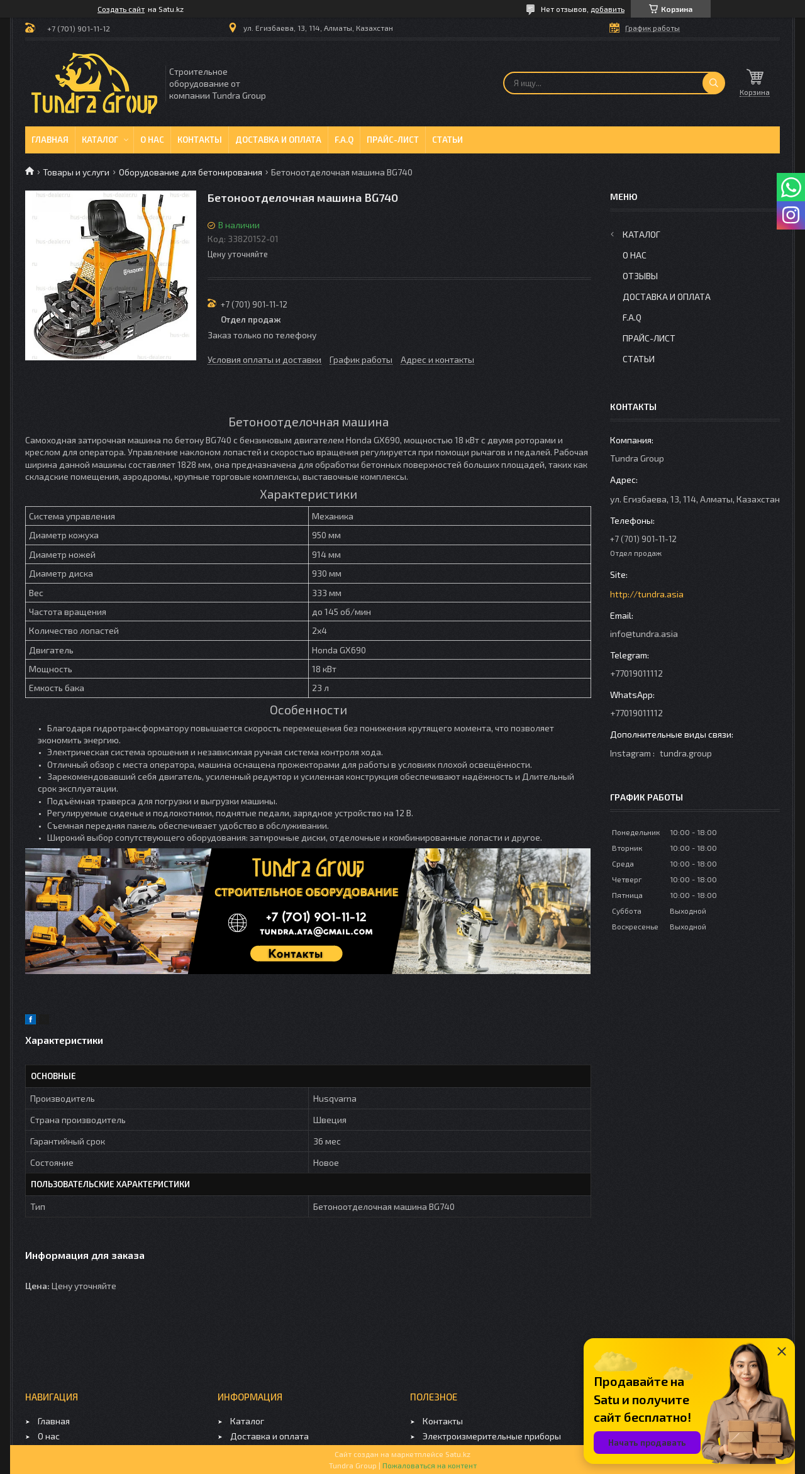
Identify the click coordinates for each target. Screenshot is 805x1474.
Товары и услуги (76, 172)
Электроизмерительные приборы (492, 1436)
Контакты (199, 140)
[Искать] (713, 83)
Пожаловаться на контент (429, 1465)
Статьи (447, 140)
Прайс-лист (393, 140)
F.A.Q (344, 140)
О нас (152, 140)
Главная (50, 140)
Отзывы (640, 275)
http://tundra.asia (647, 594)
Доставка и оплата (278, 140)
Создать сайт (121, 8)
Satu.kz (457, 1453)
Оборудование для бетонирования (190, 172)
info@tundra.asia (644, 633)
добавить (608, 8)
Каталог (100, 140)
